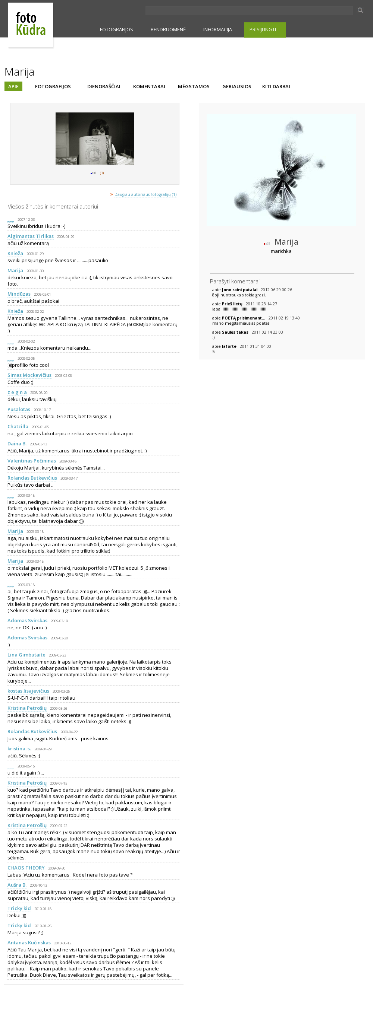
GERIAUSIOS (236, 86)
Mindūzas (19, 293)
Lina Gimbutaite (26, 654)
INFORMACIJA (217, 29)
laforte (230, 346)
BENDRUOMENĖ (168, 29)
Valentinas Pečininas (31, 460)
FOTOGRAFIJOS (116, 29)
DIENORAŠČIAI (103, 86)
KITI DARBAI (276, 86)
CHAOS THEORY (26, 867)
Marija (15, 270)
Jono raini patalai (240, 289)
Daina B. (16, 443)
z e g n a (17, 392)
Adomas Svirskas (27, 620)
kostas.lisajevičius (28, 690)
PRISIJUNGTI (263, 29)
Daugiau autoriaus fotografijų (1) (145, 194)
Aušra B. (16, 884)
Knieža (15, 253)
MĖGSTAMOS (194, 86)
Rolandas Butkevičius (32, 477)
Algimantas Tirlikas (30, 236)
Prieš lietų (233, 303)
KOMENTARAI (149, 86)
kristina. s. (19, 748)
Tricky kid (19, 908)
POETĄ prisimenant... (244, 318)
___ (10, 219)
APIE (13, 86)
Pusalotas (18, 409)
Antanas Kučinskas (29, 942)
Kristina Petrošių (27, 708)
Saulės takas (236, 332)
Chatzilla (17, 426)
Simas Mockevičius (29, 375)
